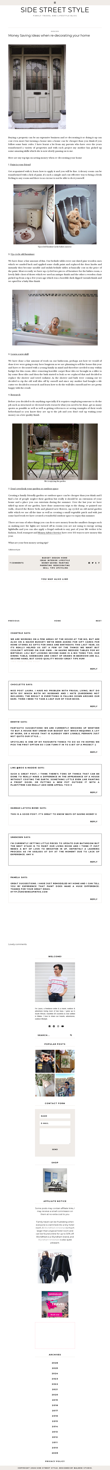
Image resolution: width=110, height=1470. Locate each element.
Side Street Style (55, 10)
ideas (43, 560)
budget (46, 558)
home (64, 558)
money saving (50, 563)
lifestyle (64, 560)
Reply (94, 669)
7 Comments (17, 563)
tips (52, 568)
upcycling (62, 568)
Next (99, 621)
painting (64, 563)
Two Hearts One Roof (25, 661)
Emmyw (15, 722)
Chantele (17, 633)
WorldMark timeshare (55, 1228)
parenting (46, 565)
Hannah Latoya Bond (25, 808)
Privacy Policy (55, 1461)
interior (53, 560)
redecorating (61, 565)
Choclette (18, 684)
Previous (13, 621)
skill (46, 568)
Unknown (17, 837)
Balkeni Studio (83, 1468)
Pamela (15, 877)
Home (57, 621)
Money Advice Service (49, 532)
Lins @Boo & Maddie (24, 768)
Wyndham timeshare (49, 1239)
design (56, 558)
